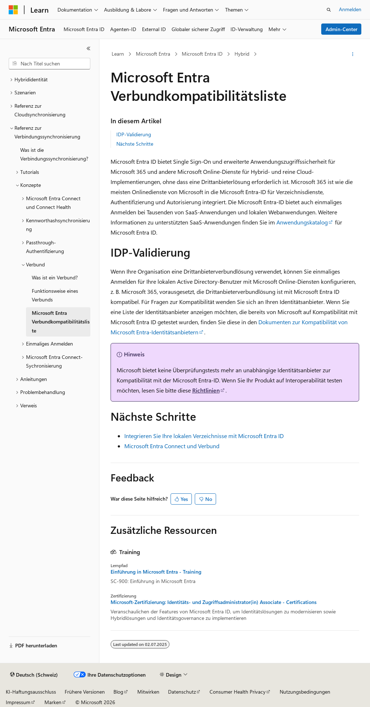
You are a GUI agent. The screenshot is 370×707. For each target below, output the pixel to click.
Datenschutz (182, 691)
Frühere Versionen (85, 691)
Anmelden (350, 9)
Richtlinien (206, 390)
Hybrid (242, 53)
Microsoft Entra (153, 53)
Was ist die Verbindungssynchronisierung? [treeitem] (54, 154)
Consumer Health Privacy (238, 691)
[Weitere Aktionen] (352, 54)
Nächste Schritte (134, 143)
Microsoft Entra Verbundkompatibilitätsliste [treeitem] (61, 321)
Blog (118, 691)
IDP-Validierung (133, 134)
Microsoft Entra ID (202, 53)
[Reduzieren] (88, 48)
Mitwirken (148, 691)
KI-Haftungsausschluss (31, 691)
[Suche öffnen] (329, 9)
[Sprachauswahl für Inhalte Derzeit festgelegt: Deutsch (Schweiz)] (34, 675)
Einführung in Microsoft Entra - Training (156, 572)
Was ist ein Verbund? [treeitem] (55, 277)
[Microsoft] (13, 9)
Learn (118, 53)
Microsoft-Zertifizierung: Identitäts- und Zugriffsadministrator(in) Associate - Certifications (214, 602)
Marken (52, 702)
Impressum (18, 702)
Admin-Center (341, 29)
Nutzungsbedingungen (305, 691)
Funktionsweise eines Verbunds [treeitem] (55, 295)
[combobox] (49, 63)
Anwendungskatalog (302, 222)
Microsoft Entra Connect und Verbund (171, 446)
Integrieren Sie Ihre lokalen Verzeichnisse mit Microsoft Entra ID (204, 436)
